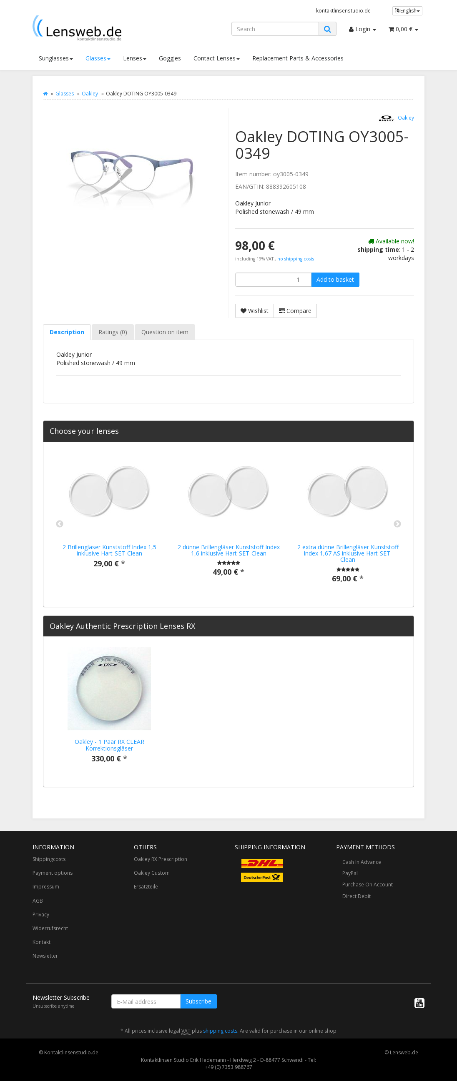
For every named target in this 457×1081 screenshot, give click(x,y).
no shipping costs (295, 259)
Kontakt (41, 942)
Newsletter (45, 955)
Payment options (53, 872)
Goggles (170, 58)
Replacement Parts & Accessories (298, 58)
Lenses (134, 58)
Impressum (46, 886)
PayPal (350, 873)
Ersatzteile (146, 886)
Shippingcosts (49, 859)
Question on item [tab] (164, 332)
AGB (38, 900)
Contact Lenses (216, 58)
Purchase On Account (367, 884)
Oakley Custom (152, 872)
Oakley (90, 93)
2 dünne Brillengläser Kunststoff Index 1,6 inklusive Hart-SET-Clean (229, 550)
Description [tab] (67, 332)
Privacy (41, 914)
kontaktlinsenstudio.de (343, 10)
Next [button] (397, 524)
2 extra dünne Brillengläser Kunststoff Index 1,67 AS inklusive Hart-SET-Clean (348, 553)
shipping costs (220, 1030)
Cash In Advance (361, 862)
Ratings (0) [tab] (112, 332)
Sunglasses (56, 58)
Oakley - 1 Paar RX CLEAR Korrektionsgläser (109, 745)
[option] (109, 517)
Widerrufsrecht (50, 928)
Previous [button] (60, 524)
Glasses (97, 58)
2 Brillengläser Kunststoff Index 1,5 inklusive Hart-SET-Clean (109, 550)
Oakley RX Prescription (160, 859)
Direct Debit (356, 896)
